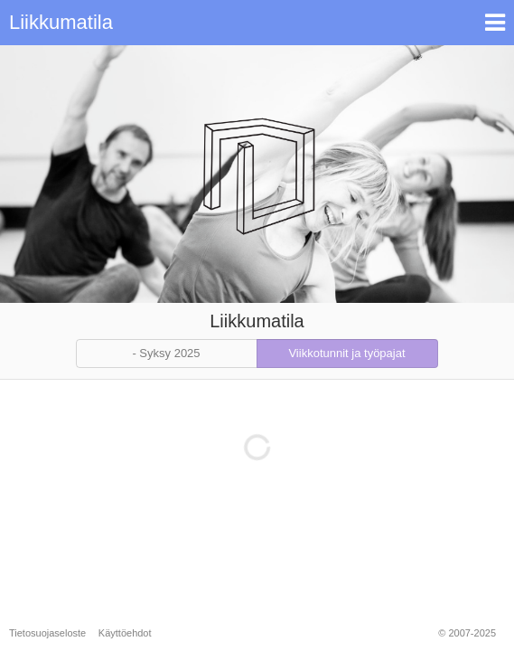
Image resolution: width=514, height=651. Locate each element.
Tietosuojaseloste (47, 632)
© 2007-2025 (467, 632)
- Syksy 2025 (166, 353)
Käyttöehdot (125, 632)
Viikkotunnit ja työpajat (346, 353)
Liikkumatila (61, 22)
